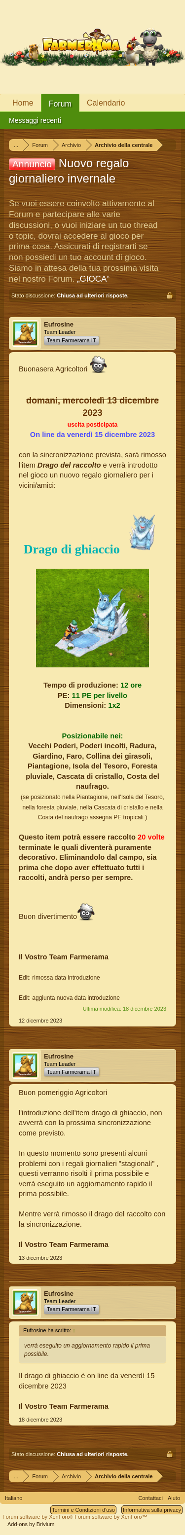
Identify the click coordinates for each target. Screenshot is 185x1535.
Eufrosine (59, 324)
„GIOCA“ (93, 279)
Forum (60, 104)
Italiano (13, 1498)
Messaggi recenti (35, 120)
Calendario (106, 103)
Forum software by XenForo (38, 1517)
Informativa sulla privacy (152, 1510)
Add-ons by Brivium (30, 1524)
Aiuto (174, 1498)
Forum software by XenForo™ (110, 1517)
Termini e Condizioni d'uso (83, 1510)
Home (23, 103)
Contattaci (150, 1498)
